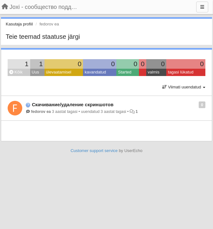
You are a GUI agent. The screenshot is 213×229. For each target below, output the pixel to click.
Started (124, 72)
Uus (35, 72)
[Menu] (202, 7)
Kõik (16, 72)
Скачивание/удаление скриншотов (72, 104)
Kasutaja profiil (19, 24)
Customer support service (94, 150)
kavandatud (95, 72)
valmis (154, 72)
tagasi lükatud (180, 72)
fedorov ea (41, 111)
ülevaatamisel (59, 72)
